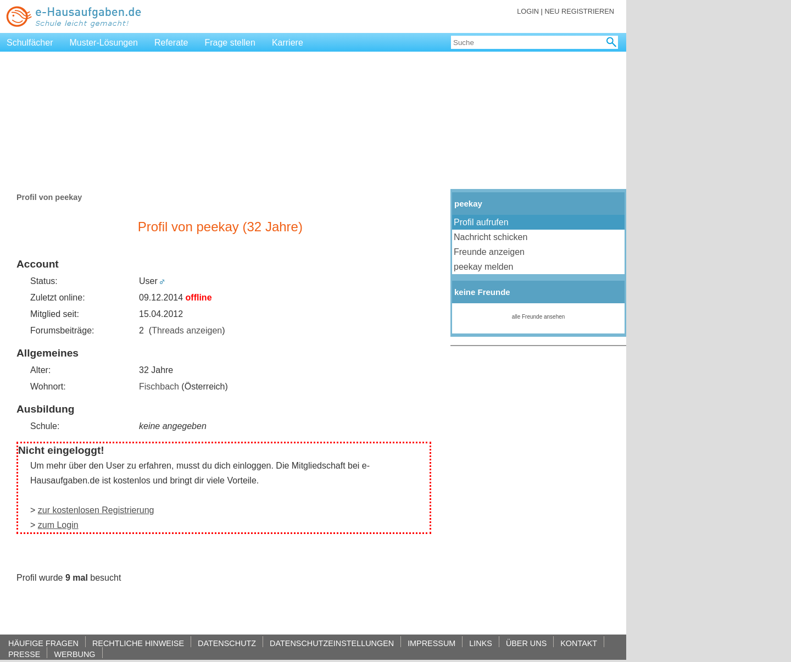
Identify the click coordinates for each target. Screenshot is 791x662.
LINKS (480, 643)
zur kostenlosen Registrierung (96, 510)
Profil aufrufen (481, 222)
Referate (171, 42)
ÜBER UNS (526, 643)
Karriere (287, 42)
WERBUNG (74, 654)
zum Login (58, 525)
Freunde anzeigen (489, 252)
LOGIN (528, 11)
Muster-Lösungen (104, 42)
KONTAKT (578, 643)
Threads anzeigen (187, 330)
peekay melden (484, 266)
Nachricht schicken (492, 237)
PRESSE (24, 654)
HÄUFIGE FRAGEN (43, 643)
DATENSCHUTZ (227, 643)
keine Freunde (482, 292)
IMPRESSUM (431, 643)
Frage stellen (229, 42)
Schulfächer (30, 42)
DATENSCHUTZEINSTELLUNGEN (332, 643)
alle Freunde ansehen (538, 317)
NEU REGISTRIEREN (579, 11)
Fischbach (159, 386)
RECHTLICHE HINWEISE (138, 643)
